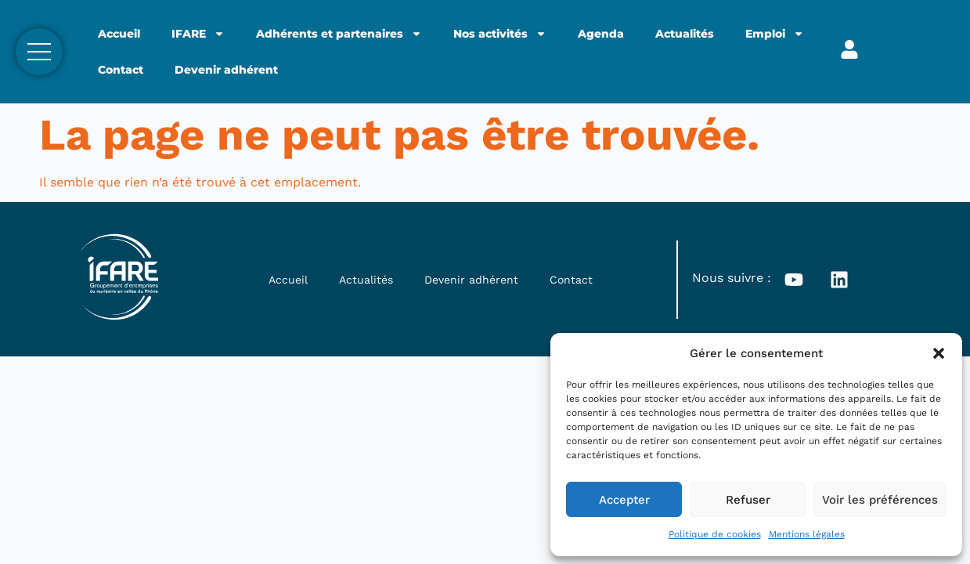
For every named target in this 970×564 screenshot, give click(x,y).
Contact (120, 70)
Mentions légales (807, 534)
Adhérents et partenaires (339, 33)
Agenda (601, 34)
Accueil (119, 34)
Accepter (624, 500)
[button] (939, 353)
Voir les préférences (880, 500)
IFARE (198, 33)
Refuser (748, 500)
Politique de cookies (715, 534)
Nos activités (499, 33)
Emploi (774, 33)
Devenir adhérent (226, 70)
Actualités (684, 34)
